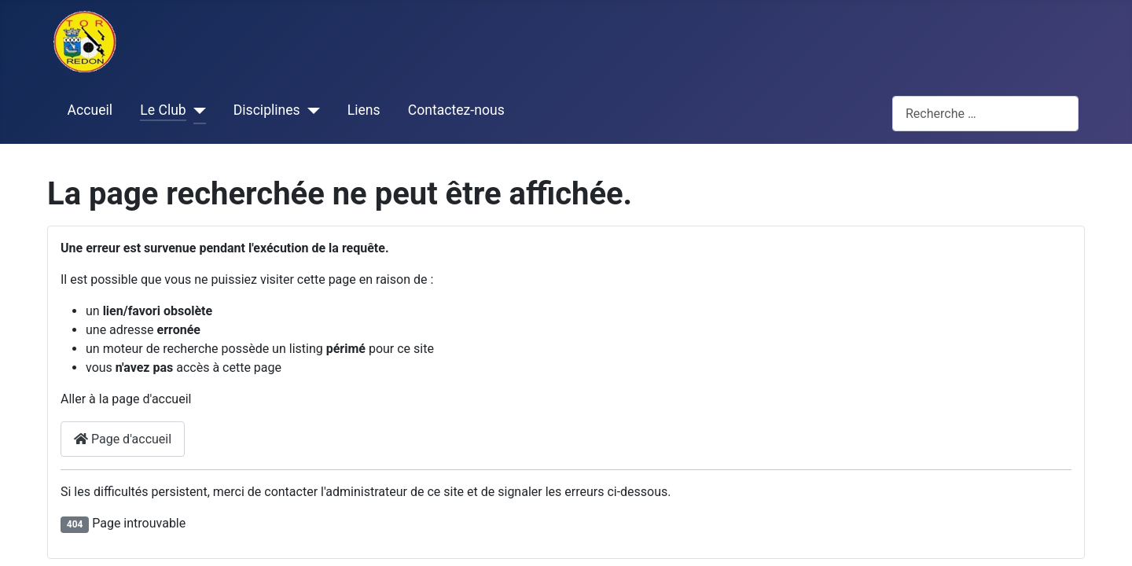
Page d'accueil (122, 439)
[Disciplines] (310, 111)
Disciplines (266, 110)
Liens (363, 110)
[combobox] (985, 113)
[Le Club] (196, 111)
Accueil (90, 110)
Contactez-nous (456, 110)
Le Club (163, 110)
